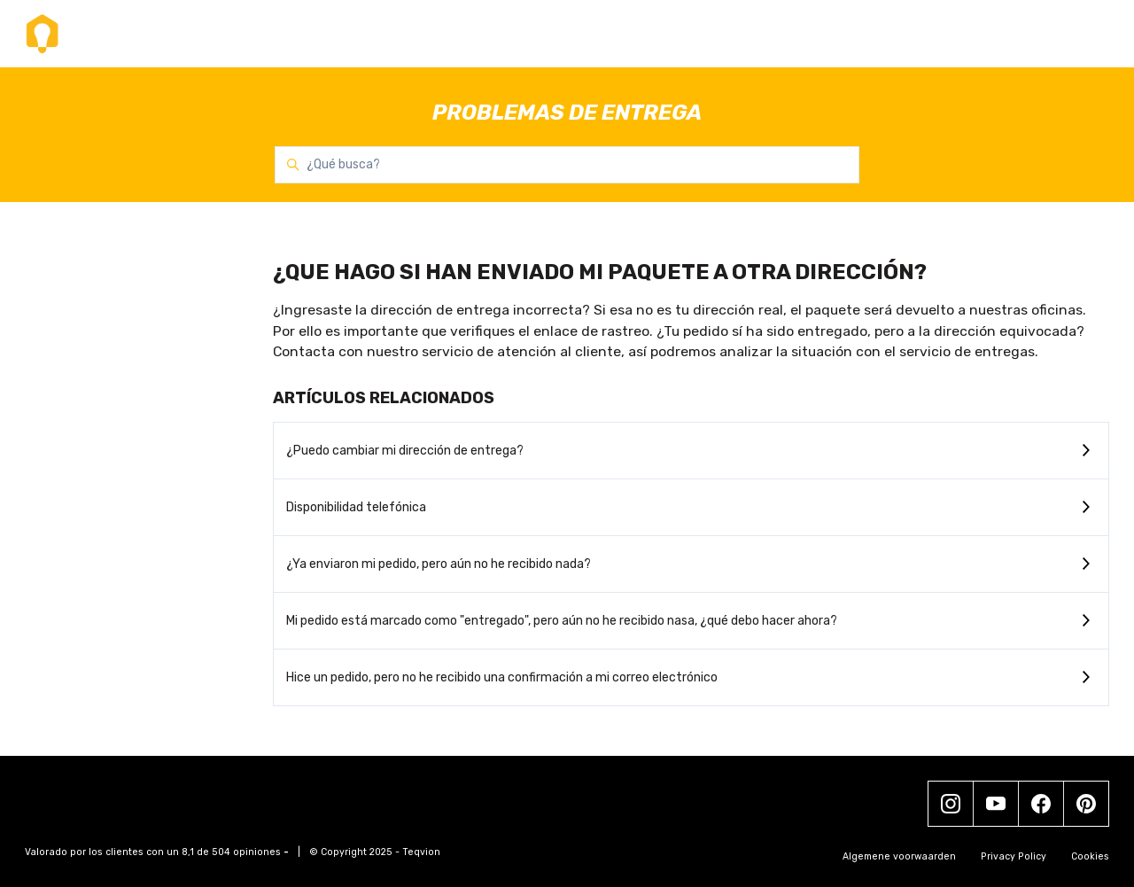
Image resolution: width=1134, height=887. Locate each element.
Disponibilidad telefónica (356, 507)
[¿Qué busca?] (567, 164)
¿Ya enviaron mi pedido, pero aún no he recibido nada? (438, 564)
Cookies (1090, 856)
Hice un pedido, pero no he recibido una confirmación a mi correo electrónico (502, 677)
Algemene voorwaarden (899, 856)
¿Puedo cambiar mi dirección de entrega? (405, 450)
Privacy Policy (1013, 856)
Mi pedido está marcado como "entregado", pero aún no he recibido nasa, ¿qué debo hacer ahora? (561, 620)
